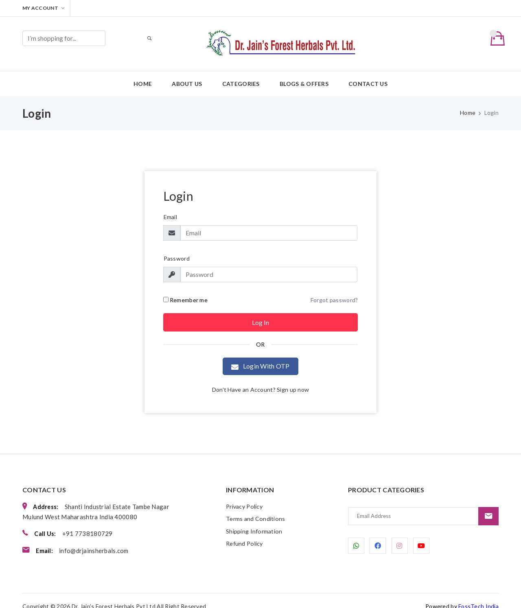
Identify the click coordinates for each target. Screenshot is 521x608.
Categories (241, 73)
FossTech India (478, 594)
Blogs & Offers (304, 73)
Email (170, 206)
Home (143, 73)
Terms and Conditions (256, 509)
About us (187, 73)
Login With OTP (260, 356)
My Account (43, 8)
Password (177, 248)
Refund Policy (245, 534)
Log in (260, 312)
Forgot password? (334, 289)
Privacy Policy (246, 496)
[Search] (63, 38)
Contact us (367, 73)
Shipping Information (255, 521)
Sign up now (293, 379)
